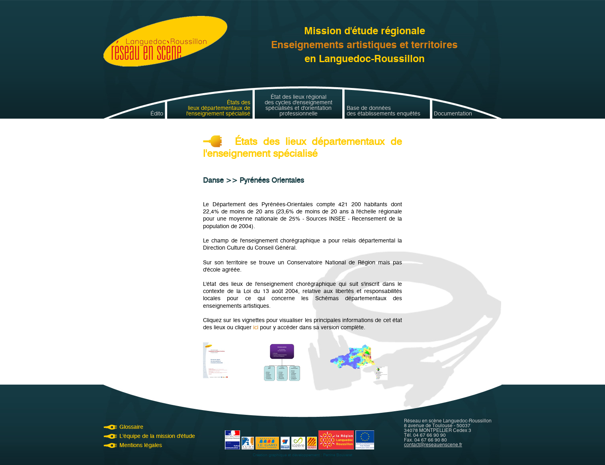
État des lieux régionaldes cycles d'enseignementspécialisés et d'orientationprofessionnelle (298, 105)
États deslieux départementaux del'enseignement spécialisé (218, 108)
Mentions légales (140, 445)
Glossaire (131, 427)
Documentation (453, 114)
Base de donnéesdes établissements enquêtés (383, 111)
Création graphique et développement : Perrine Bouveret (302, 454)
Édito (156, 114)
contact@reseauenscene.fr (433, 444)
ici (255, 327)
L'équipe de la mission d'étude (157, 436)
